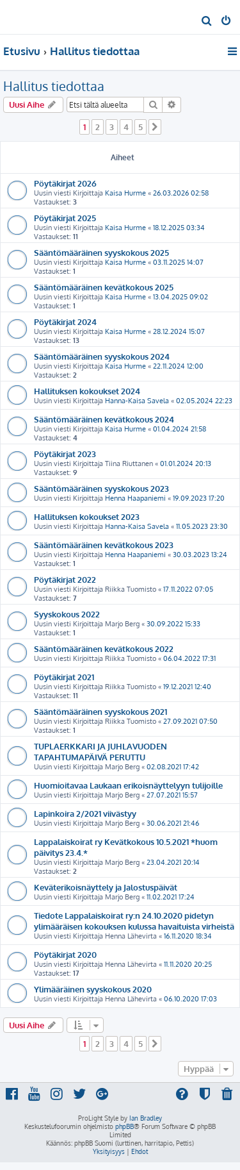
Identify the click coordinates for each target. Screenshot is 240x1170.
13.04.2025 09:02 (180, 296)
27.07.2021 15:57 (172, 794)
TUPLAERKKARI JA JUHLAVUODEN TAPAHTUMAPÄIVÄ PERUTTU (100, 751)
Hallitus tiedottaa (53, 86)
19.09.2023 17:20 (199, 498)
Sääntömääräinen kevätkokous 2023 (103, 544)
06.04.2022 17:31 (189, 658)
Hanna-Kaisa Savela (137, 400)
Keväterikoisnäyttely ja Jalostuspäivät (105, 887)
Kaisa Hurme (125, 192)
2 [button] (97, 127)
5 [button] (140, 127)
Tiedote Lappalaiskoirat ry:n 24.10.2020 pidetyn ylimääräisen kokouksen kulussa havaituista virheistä (134, 921)
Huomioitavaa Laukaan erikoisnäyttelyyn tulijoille (128, 785)
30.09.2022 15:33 (173, 623)
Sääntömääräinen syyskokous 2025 (101, 252)
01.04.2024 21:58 (179, 428)
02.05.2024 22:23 (204, 400)
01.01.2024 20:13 (185, 463)
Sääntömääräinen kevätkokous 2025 (103, 286)
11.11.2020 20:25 (188, 964)
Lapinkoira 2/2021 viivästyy (85, 813)
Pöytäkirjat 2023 (65, 453)
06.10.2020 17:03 (190, 998)
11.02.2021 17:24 (171, 896)
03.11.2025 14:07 (178, 262)
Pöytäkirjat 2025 (65, 217)
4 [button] (126, 127)
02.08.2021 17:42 (173, 766)
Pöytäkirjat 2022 (65, 579)
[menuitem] (207, 21)
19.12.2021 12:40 (187, 686)
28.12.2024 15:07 (179, 331)
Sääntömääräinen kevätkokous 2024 (104, 419)
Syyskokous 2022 (67, 613)
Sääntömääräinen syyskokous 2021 (100, 711)
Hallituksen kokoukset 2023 (87, 516)
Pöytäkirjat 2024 (65, 321)
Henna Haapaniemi (135, 498)
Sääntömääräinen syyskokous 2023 (101, 488)
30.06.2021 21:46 (173, 823)
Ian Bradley (145, 1118)
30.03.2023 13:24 (200, 554)
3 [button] (111, 127)
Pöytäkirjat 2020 (65, 954)
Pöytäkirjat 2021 (64, 676)
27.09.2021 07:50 (190, 721)
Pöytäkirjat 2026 (65, 183)
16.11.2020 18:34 (188, 936)
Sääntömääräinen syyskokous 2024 (102, 356)
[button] (154, 127)
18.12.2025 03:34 (179, 227)
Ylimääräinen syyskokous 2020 (93, 988)
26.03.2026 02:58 (181, 192)
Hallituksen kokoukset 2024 (87, 390)
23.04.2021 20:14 (173, 862)
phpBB (124, 1126)
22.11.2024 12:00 (178, 366)
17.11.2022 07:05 (188, 589)
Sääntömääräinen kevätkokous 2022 (103, 648)
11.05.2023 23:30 (202, 526)
